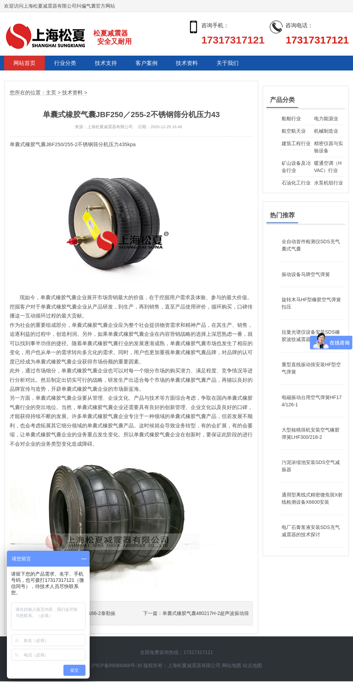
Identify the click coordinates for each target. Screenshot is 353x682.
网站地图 (231, 666)
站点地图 (252, 666)
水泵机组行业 (328, 183)
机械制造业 (326, 131)
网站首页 (25, 63)
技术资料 (196, 63)
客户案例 (154, 63)
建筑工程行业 (296, 143)
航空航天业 (294, 131)
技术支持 (111, 63)
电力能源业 (326, 119)
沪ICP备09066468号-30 (116, 666)
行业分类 (68, 63)
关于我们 (239, 63)
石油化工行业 (296, 183)
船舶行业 (291, 119)
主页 (51, 93)
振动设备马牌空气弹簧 (306, 274)
